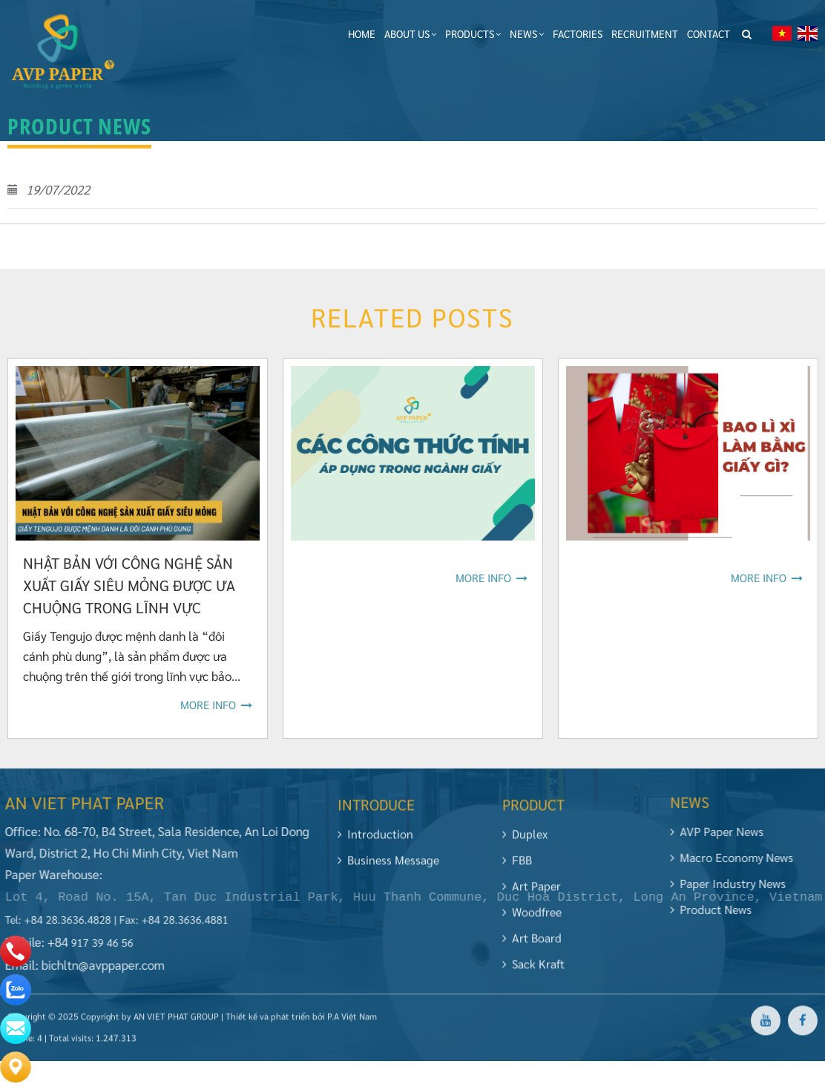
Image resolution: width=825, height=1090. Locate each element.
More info (216, 704)
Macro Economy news (737, 857)
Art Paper (531, 892)
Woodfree (532, 918)
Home (361, 33)
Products (473, 33)
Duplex (525, 840)
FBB (517, 866)
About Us (410, 33)
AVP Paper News (722, 831)
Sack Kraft (533, 970)
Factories (577, 33)
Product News (716, 909)
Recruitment (644, 33)
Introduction (375, 840)
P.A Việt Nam (352, 1022)
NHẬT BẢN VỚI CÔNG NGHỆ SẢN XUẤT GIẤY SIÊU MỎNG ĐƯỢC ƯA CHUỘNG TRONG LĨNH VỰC (129, 585)
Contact (708, 33)
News (527, 33)
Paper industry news (734, 883)
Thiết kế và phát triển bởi (275, 1022)
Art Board (532, 944)
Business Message (388, 866)
